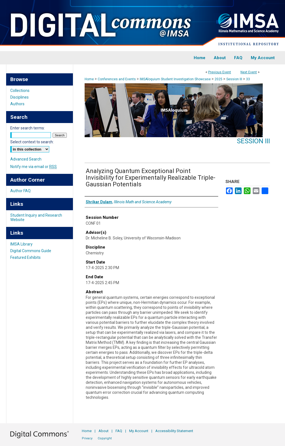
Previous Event (219, 72)
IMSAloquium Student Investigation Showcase (176, 79)
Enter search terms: (27, 128)
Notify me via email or (33, 166)
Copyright (105, 438)
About (104, 431)
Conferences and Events (117, 79)
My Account (138, 431)
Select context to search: (32, 142)
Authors (17, 104)
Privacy (87, 438)
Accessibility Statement (174, 431)
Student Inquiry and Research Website (36, 217)
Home (89, 79)
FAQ (119, 431)
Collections (20, 90)
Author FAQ (20, 191)
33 (248, 79)
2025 (219, 79)
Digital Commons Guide (30, 251)
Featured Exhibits (25, 257)
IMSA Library (21, 244)
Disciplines (19, 97)
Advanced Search (25, 159)
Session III (234, 79)
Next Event (248, 72)
